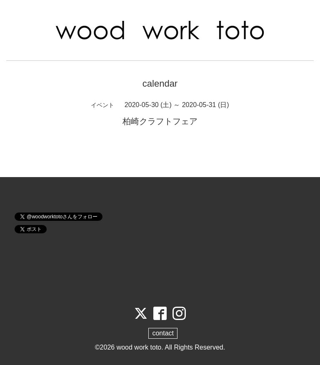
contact (163, 333)
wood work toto (139, 347)
